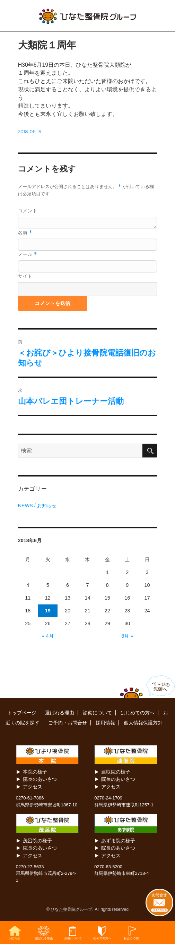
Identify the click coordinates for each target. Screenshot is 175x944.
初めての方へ (101, 932)
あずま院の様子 (118, 840)
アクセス (32, 786)
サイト (25, 276)
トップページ (21, 712)
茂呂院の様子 (37, 840)
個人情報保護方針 (143, 722)
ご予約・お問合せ (67, 722)
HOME (14, 932)
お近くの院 (131, 932)
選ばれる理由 (59, 712)
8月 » (127, 636)
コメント (27, 210)
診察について (97, 712)
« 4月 (48, 636)
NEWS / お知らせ (37, 505)
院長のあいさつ (40, 779)
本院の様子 (35, 772)
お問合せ (160, 932)
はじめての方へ (138, 712)
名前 (25, 232)
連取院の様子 (115, 772)
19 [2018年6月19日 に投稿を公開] (48, 610)
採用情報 (105, 722)
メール (27, 254)
